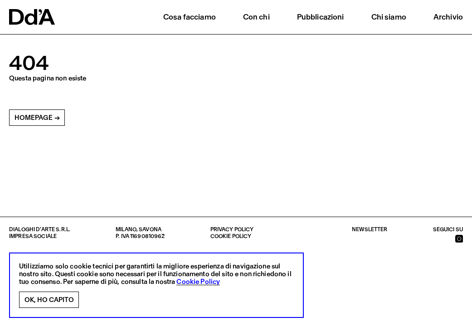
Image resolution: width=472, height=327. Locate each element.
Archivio (448, 16)
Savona (150, 229)
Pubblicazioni (320, 16)
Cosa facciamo (189, 16)
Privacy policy (232, 229)
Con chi (256, 16)
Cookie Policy (198, 282)
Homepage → (37, 118)
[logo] (32, 17)
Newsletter (369, 229)
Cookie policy (231, 236)
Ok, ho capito (49, 300)
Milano (126, 229)
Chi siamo (388, 16)
